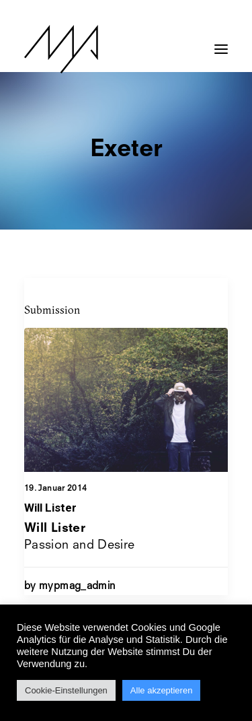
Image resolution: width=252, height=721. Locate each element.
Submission (52, 309)
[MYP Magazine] (61, 49)
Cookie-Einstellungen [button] (66, 690)
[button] (221, 42)
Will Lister (50, 507)
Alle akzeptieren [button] (161, 690)
